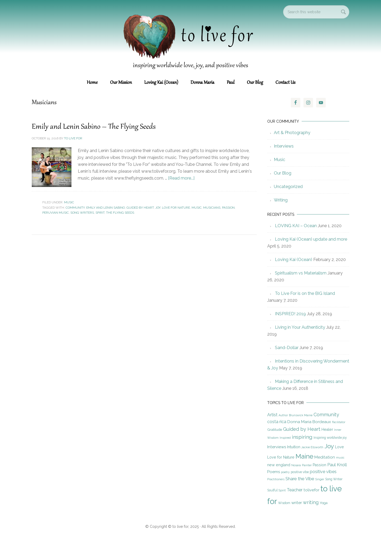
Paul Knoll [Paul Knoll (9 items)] (337, 464)
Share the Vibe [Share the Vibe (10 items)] (299, 478)
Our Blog (282, 173)
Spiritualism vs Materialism (300, 273)
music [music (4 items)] (340, 457)
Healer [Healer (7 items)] (327, 429)
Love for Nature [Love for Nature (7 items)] (280, 457)
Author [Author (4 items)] (283, 415)
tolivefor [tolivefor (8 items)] (311, 490)
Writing (281, 200)
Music (69, 202)
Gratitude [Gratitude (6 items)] (274, 429)
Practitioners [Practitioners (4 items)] (275, 479)
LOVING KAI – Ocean (296, 225)
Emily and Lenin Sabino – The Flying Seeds (94, 127)
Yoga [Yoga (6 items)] (324, 503)
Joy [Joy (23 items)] (329, 446)
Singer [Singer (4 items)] (319, 479)
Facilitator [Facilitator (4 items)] (338, 422)
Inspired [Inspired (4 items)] (285, 437)
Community (75, 207)
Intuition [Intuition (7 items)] (293, 447)
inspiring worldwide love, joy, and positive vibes (190, 66)
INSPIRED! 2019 (290, 313)
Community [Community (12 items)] (326, 414)
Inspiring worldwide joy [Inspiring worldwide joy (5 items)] (330, 438)
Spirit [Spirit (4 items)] (282, 490)
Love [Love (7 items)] (339, 447)
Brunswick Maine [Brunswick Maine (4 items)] (300, 415)
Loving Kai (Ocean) (293, 259)
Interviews (284, 146)
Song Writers (82, 212)
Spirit (100, 212)
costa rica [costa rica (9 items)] (276, 421)
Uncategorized (288, 186)
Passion (228, 207)
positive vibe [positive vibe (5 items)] (300, 472)
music (197, 207)
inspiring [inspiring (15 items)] (302, 437)
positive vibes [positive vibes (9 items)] (323, 471)
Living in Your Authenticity (300, 327)
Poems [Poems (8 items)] (273, 471)
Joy (157, 207)
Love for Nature (176, 207)
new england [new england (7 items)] (278, 465)
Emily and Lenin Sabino (105, 207)
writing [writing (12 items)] (311, 502)
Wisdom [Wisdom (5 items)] (284, 503)
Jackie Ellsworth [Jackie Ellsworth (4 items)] (312, 447)
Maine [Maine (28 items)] (304, 456)
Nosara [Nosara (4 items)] (296, 465)
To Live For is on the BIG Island (305, 293)
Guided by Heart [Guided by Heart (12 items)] (301, 429)
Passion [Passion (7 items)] (319, 465)
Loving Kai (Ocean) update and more (311, 239)
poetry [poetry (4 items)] (285, 472)
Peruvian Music (55, 212)
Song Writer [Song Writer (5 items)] (333, 479)
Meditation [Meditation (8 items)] (324, 457)
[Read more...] (181, 178)
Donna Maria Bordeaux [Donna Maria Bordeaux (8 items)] (309, 421)
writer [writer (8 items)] (296, 502)
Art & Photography (292, 132)
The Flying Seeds (120, 212)
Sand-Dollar (286, 347)
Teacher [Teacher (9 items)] (294, 489)
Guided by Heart (140, 207)
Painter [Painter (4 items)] (307, 465)
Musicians (211, 207)
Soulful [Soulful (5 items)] (272, 490)
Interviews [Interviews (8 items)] (276, 447)
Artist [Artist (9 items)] (272, 414)
